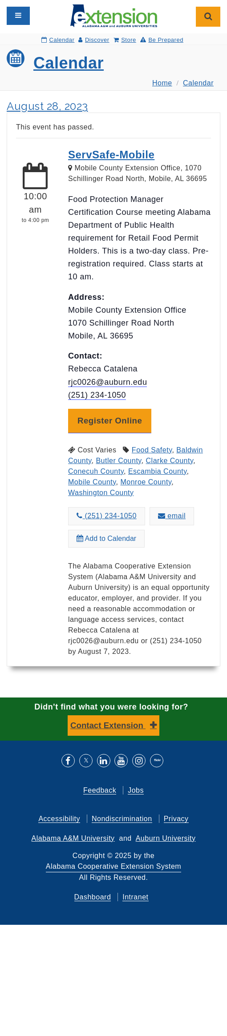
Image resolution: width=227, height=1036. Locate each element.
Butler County (118, 460)
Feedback (99, 790)
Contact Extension (108, 725)
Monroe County (145, 482)
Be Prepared (161, 39)
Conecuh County (96, 471)
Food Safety (152, 450)
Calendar (57, 39)
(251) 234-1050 (97, 395)
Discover (93, 39)
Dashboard (92, 897)
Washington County (101, 492)
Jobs (136, 790)
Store (125, 39)
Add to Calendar (106, 538)
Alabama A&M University (73, 838)
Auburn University (166, 838)
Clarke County (170, 460)
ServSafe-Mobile (111, 155)
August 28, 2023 (47, 106)
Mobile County (92, 482)
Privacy (176, 818)
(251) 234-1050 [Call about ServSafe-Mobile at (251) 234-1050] (107, 516)
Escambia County (157, 471)
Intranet (135, 897)
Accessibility (59, 818)
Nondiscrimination (122, 818)
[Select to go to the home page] (113, 15)
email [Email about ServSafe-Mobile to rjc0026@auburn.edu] (172, 516)
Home (162, 83)
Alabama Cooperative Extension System (113, 866)
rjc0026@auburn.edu (107, 382)
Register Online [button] (109, 420)
